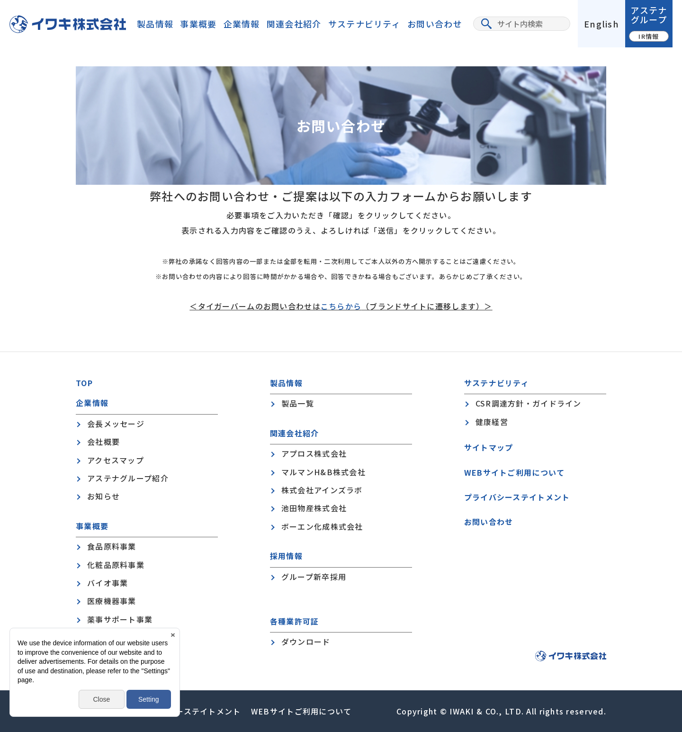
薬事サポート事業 (120, 619)
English (601, 24)
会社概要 (103, 441)
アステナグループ (649, 22)
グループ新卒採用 (313, 576)
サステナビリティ (364, 24)
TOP (84, 383)
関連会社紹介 (294, 24)
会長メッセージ (115, 423)
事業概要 (198, 24)
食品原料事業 (111, 546)
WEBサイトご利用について (514, 472)
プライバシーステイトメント (517, 497)
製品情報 (155, 24)
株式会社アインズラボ (322, 490)
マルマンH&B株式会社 (323, 472)
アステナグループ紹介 (128, 478)
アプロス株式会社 (314, 453)
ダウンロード (306, 641)
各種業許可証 (294, 621)
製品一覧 (297, 403)
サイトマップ (488, 447)
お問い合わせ (434, 24)
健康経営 (492, 421)
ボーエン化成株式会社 (322, 526)
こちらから (341, 306)
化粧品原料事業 (115, 565)
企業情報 (242, 24)
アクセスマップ (115, 460)
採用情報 (286, 556)
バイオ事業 (107, 583)
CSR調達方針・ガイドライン (529, 403)
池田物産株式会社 (314, 508)
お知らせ (103, 496)
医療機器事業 (111, 601)
